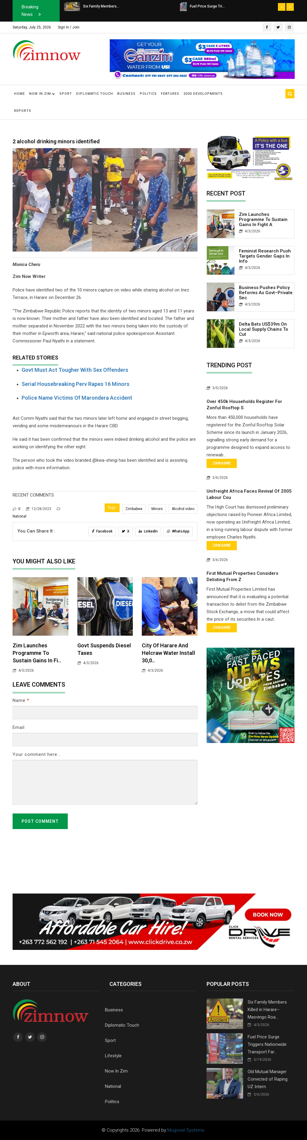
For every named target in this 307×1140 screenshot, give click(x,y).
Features (170, 94)
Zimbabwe (133, 509)
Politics (148, 94)
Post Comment (40, 821)
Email (19, 727)
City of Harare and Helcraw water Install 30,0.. (168, 653)
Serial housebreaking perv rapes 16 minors (76, 384)
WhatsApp (178, 531)
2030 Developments (203, 94)
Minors (157, 509)
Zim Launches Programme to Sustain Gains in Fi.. (37, 653)
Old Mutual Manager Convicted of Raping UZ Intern (268, 1079)
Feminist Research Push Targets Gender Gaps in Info (265, 256)
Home (19, 94)
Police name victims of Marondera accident (77, 398)
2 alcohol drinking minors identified (56, 141)
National (113, 1086)
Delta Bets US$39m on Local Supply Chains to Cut (263, 329)
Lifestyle (113, 1055)
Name (21, 700)
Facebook (102, 531)
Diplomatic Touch (94, 94)
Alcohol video (183, 509)
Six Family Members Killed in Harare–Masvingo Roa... (267, 1009)
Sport (65, 94)
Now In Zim (116, 1071)
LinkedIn (148, 531)
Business (126, 94)
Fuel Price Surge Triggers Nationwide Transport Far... (267, 1044)
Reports (22, 111)
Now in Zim (42, 94)
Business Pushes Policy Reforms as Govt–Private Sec (266, 292)
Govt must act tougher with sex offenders (75, 370)
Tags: (112, 508)
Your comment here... (37, 754)
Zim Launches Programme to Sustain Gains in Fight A (263, 219)
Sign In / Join (68, 27)
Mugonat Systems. (186, 1130)
